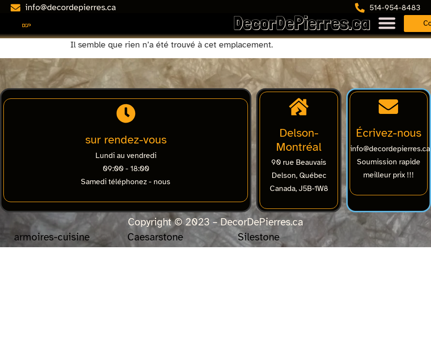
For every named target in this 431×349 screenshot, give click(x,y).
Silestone (258, 237)
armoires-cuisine (52, 237)
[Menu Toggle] (387, 23)
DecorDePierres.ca (301, 22)
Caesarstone (155, 237)
